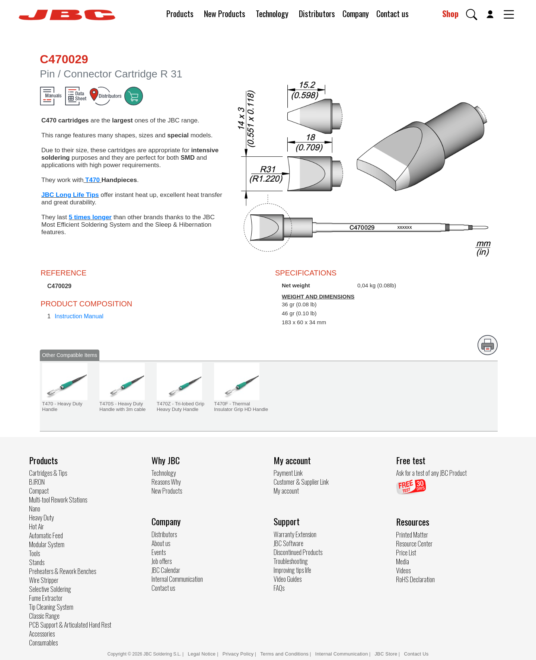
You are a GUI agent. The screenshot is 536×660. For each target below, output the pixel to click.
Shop (450, 13)
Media (402, 561)
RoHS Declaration (415, 579)
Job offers (161, 561)
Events (158, 552)
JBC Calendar (165, 570)
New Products (224, 13)
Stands (36, 562)
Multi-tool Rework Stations (58, 499)
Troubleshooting (291, 561)
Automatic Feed (46, 535)
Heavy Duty (41, 517)
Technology (272, 13)
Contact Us (416, 654)
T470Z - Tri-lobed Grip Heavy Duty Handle (180, 406)
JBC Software (288, 543)
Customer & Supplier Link (301, 482)
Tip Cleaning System (51, 607)
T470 (92, 180)
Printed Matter (412, 534)
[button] (471, 14)
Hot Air (36, 526)
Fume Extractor (46, 598)
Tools (34, 553)
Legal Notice (202, 654)
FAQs (279, 588)
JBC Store (385, 654)
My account (286, 490)
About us (160, 543)
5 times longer (90, 217)
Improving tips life (292, 570)
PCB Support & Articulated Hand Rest (70, 624)
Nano (34, 508)
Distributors (317, 13)
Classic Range (44, 616)
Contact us (392, 13)
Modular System (46, 544)
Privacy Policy (238, 654)
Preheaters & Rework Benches (62, 571)
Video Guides (288, 579)
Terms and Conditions (284, 654)
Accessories (42, 633)
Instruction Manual (79, 316)
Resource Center (414, 543)
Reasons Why (166, 482)
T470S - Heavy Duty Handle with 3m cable (122, 406)
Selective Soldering (50, 589)
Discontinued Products (298, 552)
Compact (39, 490)
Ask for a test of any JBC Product (431, 473)
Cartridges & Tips (48, 473)
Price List (406, 552)
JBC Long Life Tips (70, 194)
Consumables (43, 642)
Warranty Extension (295, 534)
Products (180, 13)
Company (355, 13)
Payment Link (288, 473)
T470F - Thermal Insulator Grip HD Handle (241, 406)
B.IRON (37, 482)
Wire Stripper (43, 580)
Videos (403, 570)
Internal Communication (177, 579)
